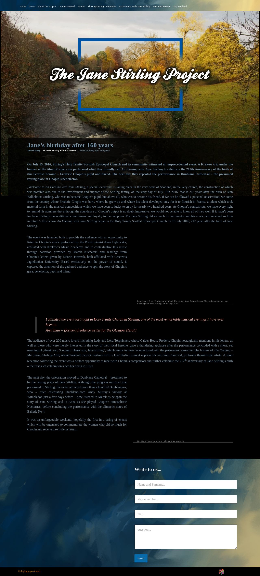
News (32, 6)
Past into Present (161, 6)
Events (81, 6)
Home (23, 6)
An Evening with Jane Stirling (134, 6)
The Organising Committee (102, 6)
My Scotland (180, 6)
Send (141, 558)
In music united (67, 6)
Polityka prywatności (29, 571)
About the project (47, 6)
